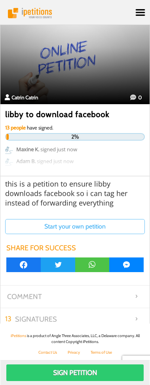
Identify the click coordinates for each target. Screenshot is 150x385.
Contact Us (47, 352)
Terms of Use (101, 352)
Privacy (74, 352)
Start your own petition (75, 226)
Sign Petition (75, 373)
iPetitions (75, 13)
